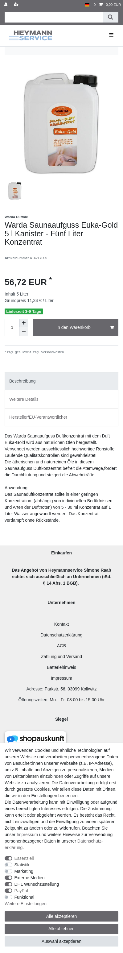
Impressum (61, 678)
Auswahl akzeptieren (61, 941)
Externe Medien (29, 877)
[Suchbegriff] (54, 17)
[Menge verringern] (23, 331)
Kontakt (61, 624)
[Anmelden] (6, 5)
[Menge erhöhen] (23, 323)
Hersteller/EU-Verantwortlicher (38, 417)
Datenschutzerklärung (61, 634)
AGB (61, 645)
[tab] (61, 381)
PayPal (21, 890)
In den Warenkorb (85, 327)
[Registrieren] (17, 5)
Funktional (24, 897)
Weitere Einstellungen (26, 903)
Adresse (34, 688)
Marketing (23, 871)
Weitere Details (24, 399)
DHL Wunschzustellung (36, 884)
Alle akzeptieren (61, 916)
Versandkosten (52, 352)
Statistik (22, 864)
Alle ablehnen (61, 928)
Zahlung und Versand (61, 656)
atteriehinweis (63, 667)
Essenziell (24, 858)
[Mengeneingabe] (12, 327)
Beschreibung (22, 381)
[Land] (87, 5)
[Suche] (110, 17)
